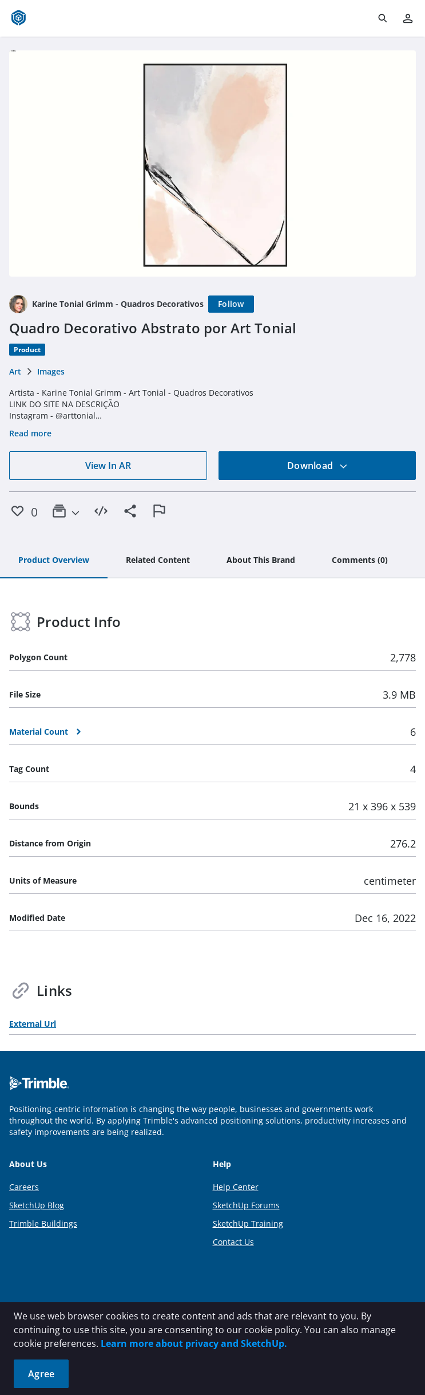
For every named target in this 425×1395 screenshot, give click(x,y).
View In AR (108, 465)
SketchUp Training (248, 1223)
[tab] (54, 560)
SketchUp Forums (246, 1205)
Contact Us (233, 1241)
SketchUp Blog (36, 1205)
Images (51, 371)
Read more (30, 433)
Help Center (236, 1186)
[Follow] (231, 304)
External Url (32, 1023)
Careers (24, 1186)
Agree (41, 1374)
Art (15, 371)
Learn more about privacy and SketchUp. (194, 1343)
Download (317, 465)
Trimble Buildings (43, 1223)
